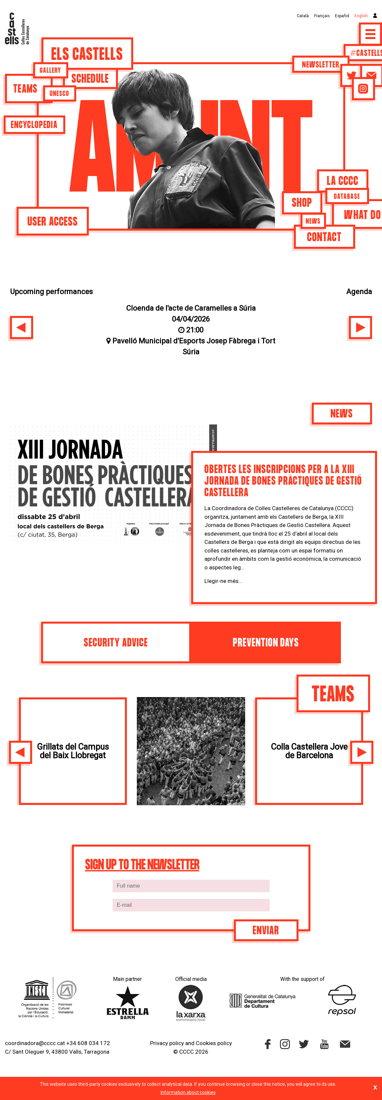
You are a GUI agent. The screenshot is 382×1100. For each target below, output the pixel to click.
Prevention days (266, 643)
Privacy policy (167, 1043)
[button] (21, 327)
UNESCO (59, 94)
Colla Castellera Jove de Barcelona (309, 751)
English (361, 16)
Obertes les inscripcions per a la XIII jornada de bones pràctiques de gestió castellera (283, 481)
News (313, 222)
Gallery (50, 71)
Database (347, 197)
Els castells (87, 55)
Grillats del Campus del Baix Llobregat (73, 751)
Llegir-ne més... (223, 581)
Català (303, 16)
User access (52, 222)
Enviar (266, 931)
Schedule (90, 79)
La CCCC (342, 181)
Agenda (359, 291)
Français (322, 16)
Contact (324, 237)
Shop (302, 203)
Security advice (116, 643)
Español (342, 16)
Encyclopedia (34, 125)
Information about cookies (188, 1092)
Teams (25, 89)
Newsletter (321, 65)
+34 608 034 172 (88, 1043)
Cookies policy (214, 1043)
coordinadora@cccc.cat (35, 1043)
